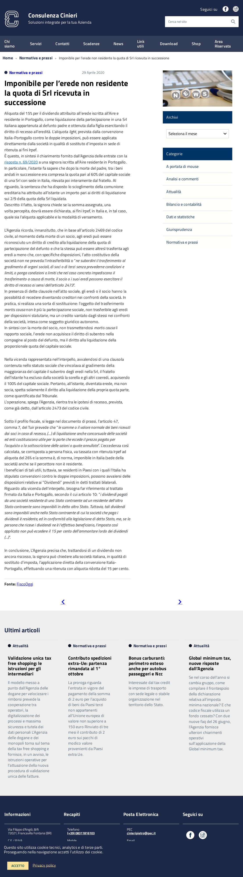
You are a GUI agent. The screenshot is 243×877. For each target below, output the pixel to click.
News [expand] (118, 44)
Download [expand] (169, 44)
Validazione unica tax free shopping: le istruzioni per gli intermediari (29, 665)
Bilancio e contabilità (183, 204)
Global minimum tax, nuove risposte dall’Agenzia (210, 663)
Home (8, 58)
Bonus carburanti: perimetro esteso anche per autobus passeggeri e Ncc (148, 665)
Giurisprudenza (179, 229)
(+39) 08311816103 (81, 833)
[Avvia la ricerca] (233, 21)
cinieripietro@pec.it (141, 833)
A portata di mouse (182, 166)
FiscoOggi (25, 584)
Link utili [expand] (140, 44)
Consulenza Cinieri (59, 18)
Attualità (173, 192)
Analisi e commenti (182, 179)
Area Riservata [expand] (223, 44)
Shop (196, 44)
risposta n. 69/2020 (21, 162)
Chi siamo (9, 44)
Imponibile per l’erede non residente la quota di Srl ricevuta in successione (66, 92)
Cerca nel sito (177, 21)
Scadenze (91, 44)
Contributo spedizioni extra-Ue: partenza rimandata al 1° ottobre (89, 665)
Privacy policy (44, 865)
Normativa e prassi (36, 58)
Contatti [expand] (62, 44)
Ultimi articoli (22, 630)
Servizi (35, 44)
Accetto (17, 865)
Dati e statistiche (180, 217)
